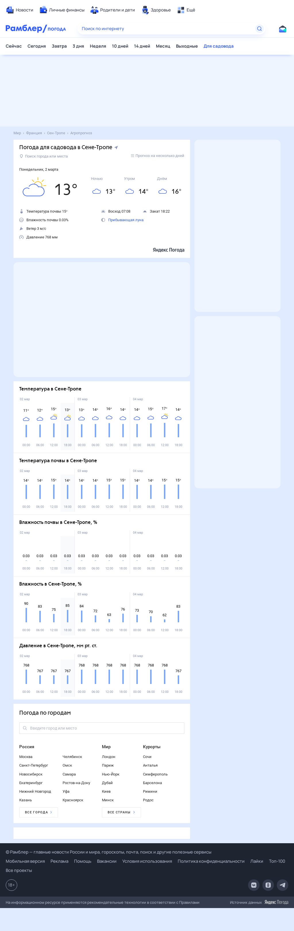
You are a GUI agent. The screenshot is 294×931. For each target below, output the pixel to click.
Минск (108, 800)
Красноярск (73, 800)
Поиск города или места (44, 156)
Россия (26, 746)
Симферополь (155, 774)
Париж (108, 765)
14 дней (142, 46)
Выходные (187, 46)
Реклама (59, 861)
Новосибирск (30, 774)
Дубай (107, 783)
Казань (25, 800)
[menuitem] (19, 10)
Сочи (147, 757)
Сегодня (37, 46)
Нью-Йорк (110, 774)
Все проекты (19, 870)
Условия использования (147, 861)
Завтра (59, 46)
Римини (150, 791)
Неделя (98, 46)
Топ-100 (277, 861)
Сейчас (14, 46)
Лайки (256, 861)
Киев (106, 791)
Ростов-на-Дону (76, 783)
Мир (106, 746)
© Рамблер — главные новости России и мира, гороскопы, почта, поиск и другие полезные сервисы (108, 852)
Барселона (152, 783)
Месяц (163, 46)
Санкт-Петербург (33, 765)
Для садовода (219, 46)
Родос (148, 800)
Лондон (108, 757)
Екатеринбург (30, 783)
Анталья (150, 765)
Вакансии (107, 861)
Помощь (82, 861)
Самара (69, 774)
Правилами (189, 902)
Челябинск (72, 757)
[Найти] (259, 28)
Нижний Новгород (35, 791)
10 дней (120, 46)
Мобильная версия (25, 861)
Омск (67, 765)
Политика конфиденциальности (211, 861)
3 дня (78, 46)
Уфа (66, 791)
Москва (25, 757)
